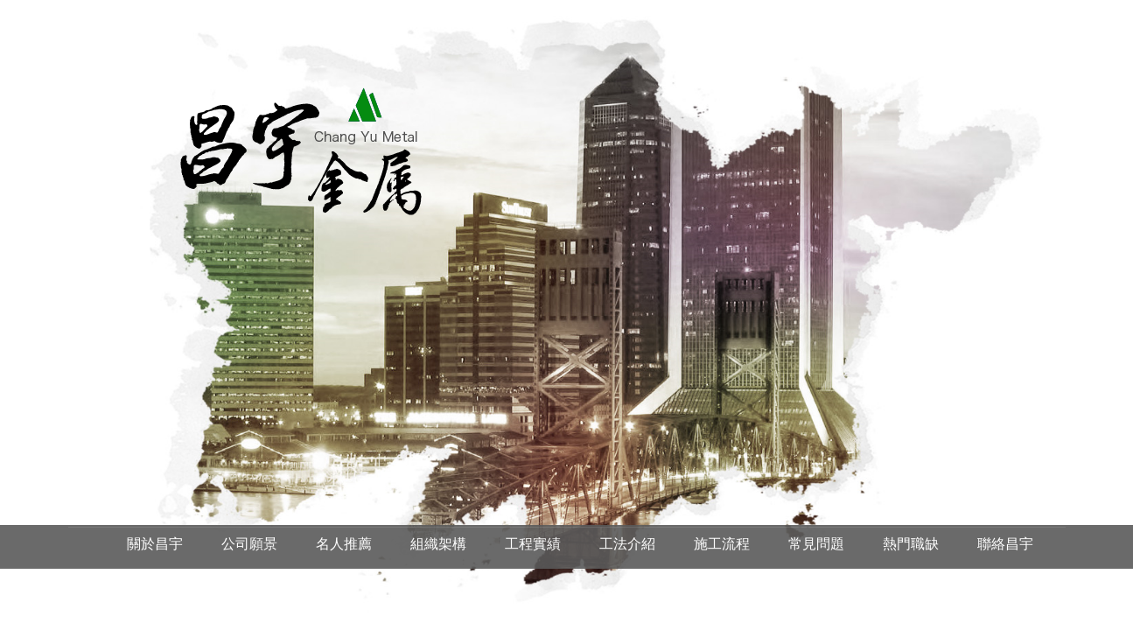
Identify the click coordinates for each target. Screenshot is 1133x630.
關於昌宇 (155, 543)
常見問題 (816, 543)
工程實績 (533, 543)
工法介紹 (627, 543)
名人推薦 (344, 543)
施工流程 (722, 543)
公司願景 (249, 543)
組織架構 (438, 543)
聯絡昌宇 (1005, 543)
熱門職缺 (911, 543)
